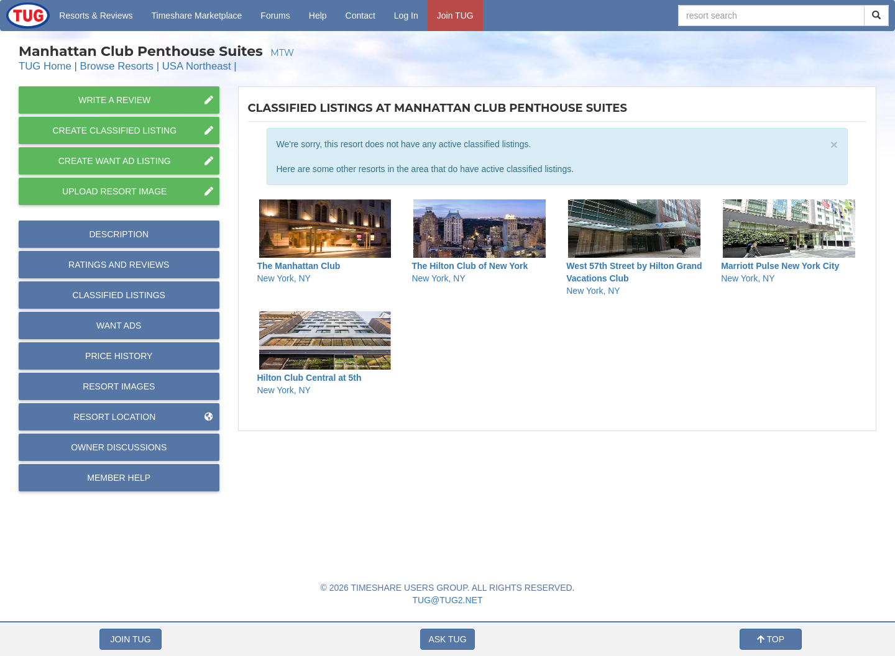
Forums (275, 15)
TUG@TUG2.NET (448, 600)
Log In (406, 15)
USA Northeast (196, 66)
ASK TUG (447, 639)
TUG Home (45, 66)
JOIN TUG (130, 639)
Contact (360, 15)
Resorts (95, 15)
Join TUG (455, 15)
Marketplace (197, 15)
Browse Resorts (117, 66)
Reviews (118, 265)
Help (318, 15)
